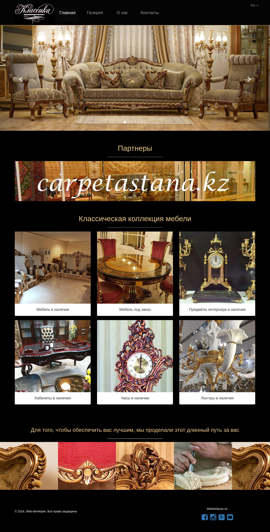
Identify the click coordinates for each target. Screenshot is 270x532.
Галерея (95, 12)
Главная (67, 12)
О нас (122, 12)
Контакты (150, 12)
